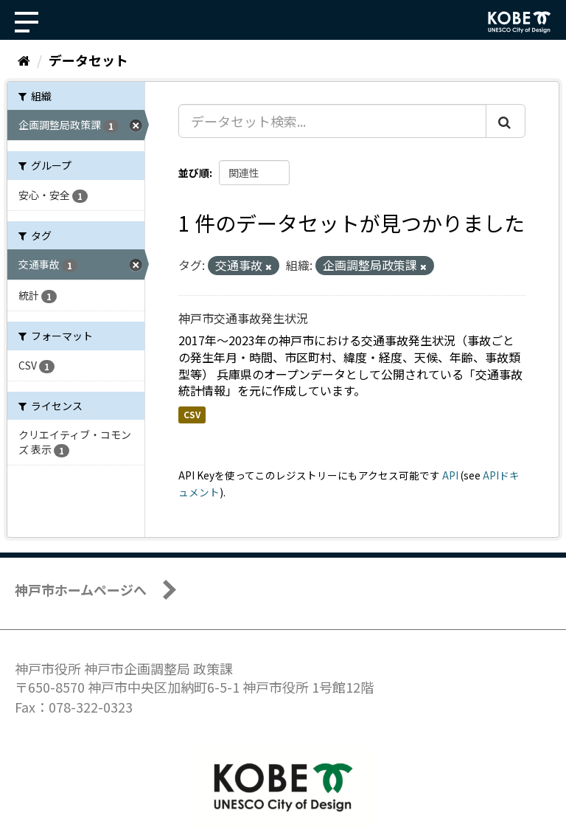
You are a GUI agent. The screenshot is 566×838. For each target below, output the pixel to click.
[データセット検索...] (332, 121)
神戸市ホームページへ (81, 589)
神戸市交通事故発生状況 (243, 318)
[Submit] (505, 121)
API (450, 475)
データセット (88, 59)
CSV (192, 414)
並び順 (193, 172)
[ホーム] (24, 59)
